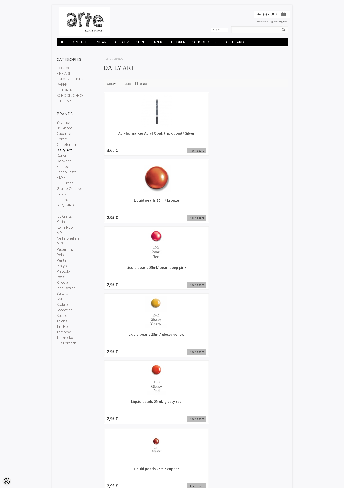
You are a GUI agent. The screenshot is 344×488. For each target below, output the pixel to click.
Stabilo (62, 304)
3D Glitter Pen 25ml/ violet (219, 408)
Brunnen (64, 122)
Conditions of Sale (67, 466)
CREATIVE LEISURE (130, 42)
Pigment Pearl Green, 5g (172, 340)
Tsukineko (65, 337)
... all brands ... (69, 343)
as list (128, 83)
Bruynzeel (65, 127)
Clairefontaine (68, 144)
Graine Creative (69, 188)
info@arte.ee (181, 470)
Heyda (62, 194)
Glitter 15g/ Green (219, 201)
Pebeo (62, 254)
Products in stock (106, 462)
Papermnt (65, 249)
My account (142, 454)
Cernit (62, 138)
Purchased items (145, 462)
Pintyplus (64, 265)
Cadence (64, 133)
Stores (60, 454)
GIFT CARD (235, 42)
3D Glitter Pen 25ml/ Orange (172, 408)
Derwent (64, 161)
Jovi (59, 210)
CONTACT (79, 42)
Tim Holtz (64, 326)
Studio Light (66, 315)
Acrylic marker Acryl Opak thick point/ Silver (125, 138)
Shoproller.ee (280, 479)
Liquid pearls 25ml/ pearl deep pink (219, 135)
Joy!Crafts (64, 216)
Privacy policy (65, 462)
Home (107, 58)
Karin (61, 221)
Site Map (101, 466)
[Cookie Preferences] (6, 481)
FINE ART (101, 42)
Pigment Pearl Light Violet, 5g (125, 408)
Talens (62, 320)
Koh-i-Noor (65, 227)
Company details (66, 458)
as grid (143, 83)
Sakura (62, 293)
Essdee (63, 166)
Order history (142, 458)
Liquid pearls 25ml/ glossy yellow (266, 135)
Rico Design (66, 287)
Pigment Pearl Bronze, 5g (125, 272)
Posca (62, 276)
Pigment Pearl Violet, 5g (219, 272)
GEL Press (65, 183)
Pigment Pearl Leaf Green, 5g (265, 340)
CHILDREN (177, 42)
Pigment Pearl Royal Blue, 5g (172, 272)
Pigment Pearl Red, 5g (265, 201)
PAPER (156, 42)
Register (282, 21)
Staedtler (64, 309)
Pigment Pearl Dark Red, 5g (219, 340)
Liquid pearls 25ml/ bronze (172, 135)
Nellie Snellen (68, 238)
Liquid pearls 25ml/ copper (172, 203)
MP (59, 232)
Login (272, 21)
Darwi (61, 155)
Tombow (64, 331)
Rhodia (62, 282)
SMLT (61, 298)
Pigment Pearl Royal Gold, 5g (266, 272)
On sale (100, 458)
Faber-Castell (67, 172)
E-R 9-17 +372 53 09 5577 (190, 465)
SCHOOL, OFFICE (205, 42)
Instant (62, 199)
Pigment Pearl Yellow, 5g (266, 408)
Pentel (62, 260)
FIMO (61, 177)
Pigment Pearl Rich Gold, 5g (125, 340)
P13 (60, 243)
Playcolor (64, 271)
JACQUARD (65, 205)
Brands (118, 58)
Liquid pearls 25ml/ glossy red (125, 203)
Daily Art (64, 149)
